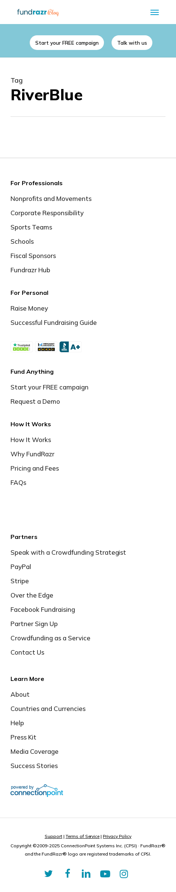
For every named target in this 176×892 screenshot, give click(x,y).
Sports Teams (31, 227)
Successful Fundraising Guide (53, 322)
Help (17, 723)
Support (53, 836)
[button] (154, 12)
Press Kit (23, 737)
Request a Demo (35, 401)
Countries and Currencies (48, 708)
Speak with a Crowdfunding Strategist (68, 552)
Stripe (20, 581)
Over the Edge (32, 595)
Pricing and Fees (35, 468)
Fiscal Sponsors (33, 256)
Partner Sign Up (34, 624)
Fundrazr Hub (30, 270)
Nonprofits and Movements (51, 198)
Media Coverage (35, 751)
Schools (22, 241)
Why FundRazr (32, 454)
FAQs (18, 482)
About (20, 694)
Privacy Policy (117, 836)
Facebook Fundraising (43, 609)
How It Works (31, 440)
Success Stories (34, 766)
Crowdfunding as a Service (50, 638)
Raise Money (29, 308)
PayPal (21, 567)
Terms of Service (83, 836)
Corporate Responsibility (47, 213)
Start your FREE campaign (50, 387)
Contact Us (27, 652)
